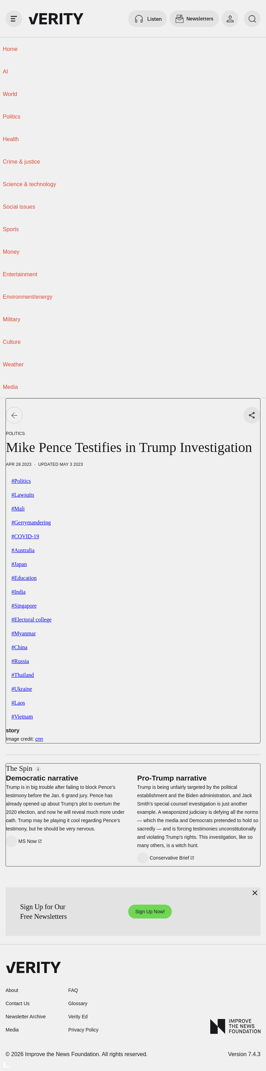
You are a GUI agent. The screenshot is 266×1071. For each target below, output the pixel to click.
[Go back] (14, 415)
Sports (11, 229)
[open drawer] (14, 18)
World (10, 94)
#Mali (18, 509)
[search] (252, 18)
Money (11, 252)
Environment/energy (27, 297)
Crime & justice (21, 162)
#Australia (23, 550)
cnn (39, 739)
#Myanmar (23, 633)
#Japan (19, 564)
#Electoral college (31, 619)
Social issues (19, 207)
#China (19, 647)
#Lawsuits (22, 495)
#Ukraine (21, 689)
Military (11, 319)
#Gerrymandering (31, 522)
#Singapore (24, 606)
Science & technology (29, 184)
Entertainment (20, 274)
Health (11, 139)
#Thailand (22, 675)
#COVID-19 (25, 536)
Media (10, 387)
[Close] (254, 892)
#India (18, 592)
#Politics (21, 481)
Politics (11, 117)
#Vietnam (22, 717)
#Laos (18, 703)
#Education (24, 578)
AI (5, 72)
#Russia (20, 661)
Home (10, 49)
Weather (13, 364)
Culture (12, 342)
